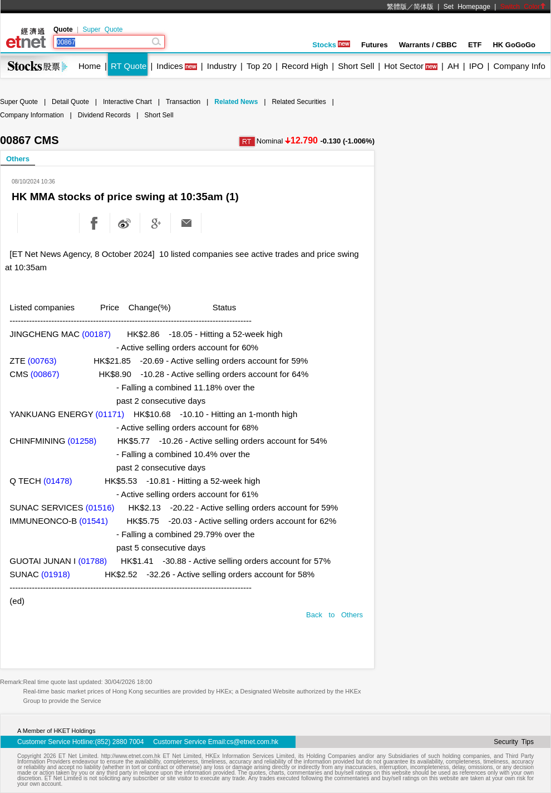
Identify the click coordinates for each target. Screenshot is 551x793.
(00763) (42, 360)
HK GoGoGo (514, 45)
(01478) (57, 480)
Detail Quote (70, 102)
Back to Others (334, 615)
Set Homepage (467, 7)
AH (453, 66)
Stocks (331, 45)
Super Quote (102, 29)
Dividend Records (104, 115)
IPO (476, 66)
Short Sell (356, 66)
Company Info (519, 66)
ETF (475, 45)
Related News (236, 102)
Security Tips (514, 742)
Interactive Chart (127, 102)
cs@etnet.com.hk (252, 742)
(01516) (100, 507)
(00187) (96, 334)
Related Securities (299, 102)
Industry (222, 66)
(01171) (110, 414)
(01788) (92, 561)
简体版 (424, 7)
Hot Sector (404, 66)
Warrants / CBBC (428, 45)
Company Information (32, 115)
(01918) (55, 574)
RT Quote (128, 66)
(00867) (45, 374)
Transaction (183, 102)
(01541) (93, 521)
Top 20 (259, 66)
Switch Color (523, 7)
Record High (305, 66)
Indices (169, 66)
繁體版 (397, 7)
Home (89, 66)
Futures (374, 45)
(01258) (82, 440)
